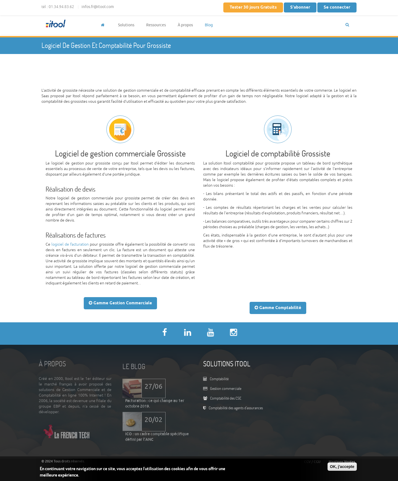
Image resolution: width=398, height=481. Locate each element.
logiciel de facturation (70, 244)
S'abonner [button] (300, 7)
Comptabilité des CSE (225, 398)
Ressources (156, 25)
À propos (185, 25)
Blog (209, 25)
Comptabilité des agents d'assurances (236, 407)
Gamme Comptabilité (278, 308)
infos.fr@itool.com (98, 6)
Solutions (126, 25)
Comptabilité (219, 378)
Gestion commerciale (225, 388)
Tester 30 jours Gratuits (253, 7)
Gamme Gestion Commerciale (120, 303)
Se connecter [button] (337, 7)
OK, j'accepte (342, 466)
